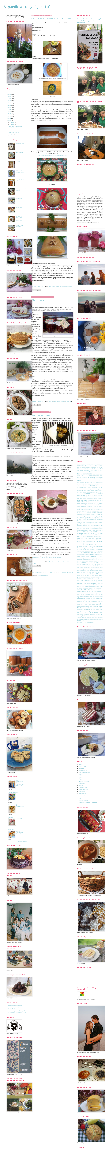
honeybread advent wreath (83, 528)
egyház (101, 501)
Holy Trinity (100, 527)
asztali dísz (96, 467)
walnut (101, 617)
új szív (100, 611)
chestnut (100, 482)
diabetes (86, 497)
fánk (81, 508)
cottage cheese (92, 489)
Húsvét (84, 531)
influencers (80, 533)
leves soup (95, 549)
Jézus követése (99, 536)
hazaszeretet (94, 525)
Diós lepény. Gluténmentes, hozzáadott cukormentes (19, 218)
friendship (86, 514)
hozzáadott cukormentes (97, 528)
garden (82, 516)
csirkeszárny (92, 493)
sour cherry (99, 591)
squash (82, 594)
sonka (101, 589)
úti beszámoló (94, 612)
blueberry (97, 475)
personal (79, 573)
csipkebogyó (92, 492)
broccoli (97, 477)
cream (81, 490)
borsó (85, 477)
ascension (100, 465)
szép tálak (100, 601)
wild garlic (97, 619)
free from (100, 511)
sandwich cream (98, 586)
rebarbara (100, 580)
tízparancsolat (96, 607)
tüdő (98, 611)
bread (93, 477)
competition (92, 487)
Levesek (81, 785)
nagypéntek (96, 562)
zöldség (84, 622)
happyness (100, 523)
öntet (96, 569)
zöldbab (100, 620)
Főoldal (51, 572)
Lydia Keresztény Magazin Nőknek (16, 1007)
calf (90, 480)
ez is (92, 506)
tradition (83, 611)
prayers (100, 575)
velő (87, 616)
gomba (100, 519)
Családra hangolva (13, 780)
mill (87, 561)
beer (78, 470)
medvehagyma (82, 558)
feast (90, 508)
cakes (88, 481)
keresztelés (95, 543)
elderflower (86, 504)
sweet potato (80, 599)
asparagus (79, 467)
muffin (78, 562)
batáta (92, 468)
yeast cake (83, 620)
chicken (79, 484)
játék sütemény (84, 536)
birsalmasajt (99, 474)
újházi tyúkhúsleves (84, 612)
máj (97, 552)
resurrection (93, 583)
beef (101, 468)
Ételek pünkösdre (83, 776)
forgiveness (89, 511)
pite (90, 573)
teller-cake (11, 829)
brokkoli (100, 477)
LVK (94, 551)
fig (79, 509)
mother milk (100, 561)
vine (88, 617)
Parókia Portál (11, 1009)
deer (93, 495)
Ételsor (80, 799)
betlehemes (85, 472)
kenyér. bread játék (89, 543)
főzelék (96, 511)
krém (94, 546)
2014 (9, 118)
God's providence (93, 519)
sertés (84, 589)
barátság (89, 468)
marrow (100, 554)
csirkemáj (83, 493)
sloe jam (33, 402)
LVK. (97, 551)
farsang (84, 508)
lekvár (92, 548)
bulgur (86, 478)
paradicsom (93, 570)
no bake (81, 567)
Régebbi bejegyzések (67, 572)
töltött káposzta (96, 609)
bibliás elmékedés (97, 472)
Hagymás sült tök (20, 180)
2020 (9, 105)
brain (91, 477)
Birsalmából (82, 791)
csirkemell (87, 493)
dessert (100, 495)
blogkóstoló (92, 475)
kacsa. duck (84, 538)
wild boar (93, 619)
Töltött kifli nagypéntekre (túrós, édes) (19, 833)
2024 (9, 96)
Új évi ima (81, 778)
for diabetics (83, 511)
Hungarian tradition (95, 530)
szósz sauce (84, 604)
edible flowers (80, 501)
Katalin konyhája (12, 805)
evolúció (85, 506)
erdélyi (101, 504)
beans (98, 468)
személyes (100, 599)
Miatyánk (91, 559)
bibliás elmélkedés (53, 286)
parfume (100, 570)
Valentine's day (99, 614)
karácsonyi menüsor (90, 539)
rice (101, 583)
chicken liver (93, 484)
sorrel (78, 591)
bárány (85, 468)
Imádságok (81, 768)
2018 (9, 109)
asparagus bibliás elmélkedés (88, 467)
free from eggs (90, 512)
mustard (91, 562)
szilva (83, 603)
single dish (94, 589)
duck (101, 498)
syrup (85, 599)
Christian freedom (85, 485)
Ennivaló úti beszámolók (85, 797)
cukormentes (79, 492)
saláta (83, 586)
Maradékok (18, 161)
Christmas (92, 485)
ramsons (91, 580)
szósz (78, 604)
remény (88, 583)
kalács (89, 538)
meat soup (83, 556)
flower (92, 509)
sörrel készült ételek (83, 593)
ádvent (93, 464)
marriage (97, 554)
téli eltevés (80, 608)
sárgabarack (79, 588)
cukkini (92, 490)
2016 (9, 114)
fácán (95, 506)
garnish (86, 516)
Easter (79, 500)
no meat (85, 567)
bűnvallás (96, 478)
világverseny (84, 617)
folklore (98, 509)
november (12, 124)
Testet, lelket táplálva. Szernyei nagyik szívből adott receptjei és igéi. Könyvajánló (89, 20)
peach (84, 572)
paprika (88, 570)
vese (101, 616)
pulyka (92, 577)
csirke (97, 492)
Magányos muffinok (40, 415)
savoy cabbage (97, 588)
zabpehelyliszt (89, 620)
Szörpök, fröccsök (83, 787)
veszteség (79, 617)
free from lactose (80, 514)
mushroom (83, 562)
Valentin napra (82, 795)
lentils (81, 549)
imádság (95, 531)
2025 (9, 94)
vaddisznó (87, 614)
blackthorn (51, 401)
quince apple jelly (81, 580)
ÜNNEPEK (79, 614)
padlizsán (79, 570)
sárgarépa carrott (86, 588)
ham (96, 523)
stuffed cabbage (94, 594)
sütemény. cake (89, 598)
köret (84, 546)
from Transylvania (91, 514)
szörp (93, 604)
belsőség (79, 472)
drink (93, 498)
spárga (90, 593)
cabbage (100, 478)
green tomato (80, 522)
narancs (100, 562)
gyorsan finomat (94, 522)
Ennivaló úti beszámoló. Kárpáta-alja (88, 802)
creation (85, 490)
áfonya (97, 464)
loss (90, 551)
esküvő (78, 506)
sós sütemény (87, 591)
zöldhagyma (79, 622)
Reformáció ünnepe (97, 582)
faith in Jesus (99, 506)
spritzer (78, 594)
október (12, 135)
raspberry (95, 580)
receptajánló (79, 581)
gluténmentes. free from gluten (92, 517)
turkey (92, 611)
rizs (81, 585)
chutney (82, 487)
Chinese (79, 485)
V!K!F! (83, 614)
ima (92, 531)
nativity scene (85, 564)
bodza (101, 475)
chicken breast (86, 484)
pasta (78, 572)
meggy (92, 558)
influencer (100, 531)
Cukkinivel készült (83, 800)
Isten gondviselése (93, 533)
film (81, 509)
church (78, 487)
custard (84, 492)
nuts (92, 567)
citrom (85, 487)
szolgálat (100, 603)
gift (101, 516)
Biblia (90, 472)
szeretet (79, 603)
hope (90, 528)
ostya (94, 569)
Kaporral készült (83, 770)
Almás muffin (19, 198)
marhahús (92, 554)
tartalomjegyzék (80, 606)
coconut (88, 487)
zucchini (89, 622)
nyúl (94, 567)
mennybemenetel (85, 559)
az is (100, 467)
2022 (9, 101)
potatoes (89, 575)
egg (91, 501)
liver (82, 551)
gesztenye (98, 516)
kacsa (78, 538)
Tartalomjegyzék (83, 793)
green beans (94, 520)
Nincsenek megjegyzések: (38, 286)
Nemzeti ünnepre (83, 766)
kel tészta (83, 541)
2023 (9, 98)
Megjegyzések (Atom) (43, 575)
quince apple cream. (98, 578)
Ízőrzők (98, 535)
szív (90, 603)
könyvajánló (79, 546)
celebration (82, 482)
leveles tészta (86, 549)
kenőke (79, 543)
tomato (85, 609)
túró (96, 611)
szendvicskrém (80, 601)
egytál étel (80, 503)
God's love (85, 519)
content (81, 489)
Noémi (67, 561)
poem (96, 573)
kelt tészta (99, 541)
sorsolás (82, 591)
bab (101, 467)
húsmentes (79, 531)
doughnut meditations (87, 498)
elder (78, 504)
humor (78, 530)
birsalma (95, 474)
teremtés (87, 607)
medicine (87, 556)
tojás (101, 607)
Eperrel (80, 774)
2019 (9, 107)
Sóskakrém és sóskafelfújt (19, 226)
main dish (93, 552)
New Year (90, 565)
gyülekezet (100, 522)
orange (90, 569)
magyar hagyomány (86, 552)
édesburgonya (91, 500)
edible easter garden (98, 500)
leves (91, 549)
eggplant (94, 501)
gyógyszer (88, 522)
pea (81, 572)
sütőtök (100, 598)
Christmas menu (99, 485)
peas (96, 572)
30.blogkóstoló (80, 464)
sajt (78, 586)
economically (84, 500)
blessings (87, 475)
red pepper (90, 581)
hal (90, 524)
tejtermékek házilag (97, 606)
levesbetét (100, 549)
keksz (78, 541)
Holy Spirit (95, 527)
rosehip (88, 585)
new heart (85, 565)
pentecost (100, 572)
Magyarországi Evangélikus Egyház (17, 1012)
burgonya (91, 478)
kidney (93, 544)
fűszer (78, 516)
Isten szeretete (85, 535)
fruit (58, 286)
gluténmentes (80, 517)
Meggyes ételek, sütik (84, 781)
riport (78, 585)
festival (101, 508)
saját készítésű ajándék (59, 401)
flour (90, 509)
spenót (93, 593)
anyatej (89, 465)
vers (90, 616)
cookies (85, 489)
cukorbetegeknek (98, 490)
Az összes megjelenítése (22, 841)
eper (91, 504)
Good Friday (80, 520)
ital (96, 535)
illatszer (88, 531)
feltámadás (94, 508)
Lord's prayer (86, 551)
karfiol (96, 539)
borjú (83, 477)
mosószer (95, 561)
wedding (79, 619)
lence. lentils (100, 547)
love (92, 551)
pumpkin (96, 577)
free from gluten (98, 512)
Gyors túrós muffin (20, 794)
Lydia (99, 551)
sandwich (93, 586)
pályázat (84, 570)
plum (93, 573)
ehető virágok (99, 503)
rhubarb (98, 583)
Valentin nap (92, 614)
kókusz (101, 544)
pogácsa (100, 573)
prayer (96, 575)
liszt (80, 551)
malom (83, 554)
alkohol (82, 465)
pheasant (83, 573)
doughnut (79, 498)
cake (58, 561)
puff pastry (87, 577)
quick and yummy (81, 578)
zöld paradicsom (95, 620)
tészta (91, 608)
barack (82, 468)
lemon (96, 547)
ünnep (48, 288)
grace (87, 520)
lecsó (87, 547)
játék (78, 536)
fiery (78, 509)
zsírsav (92, 622)
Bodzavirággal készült (84, 772)
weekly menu (84, 619)
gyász (84, 522)
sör (78, 593)
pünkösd (100, 577)
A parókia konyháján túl (27, 7)
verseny (98, 616)
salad (80, 586)
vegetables (82, 616)
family (78, 508)
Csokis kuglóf (19, 207)
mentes (79, 559)
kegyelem (100, 539)
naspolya (79, 564)
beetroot (81, 470)
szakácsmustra (90, 599)
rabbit (87, 580)
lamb (101, 546)
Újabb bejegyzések (36, 572)
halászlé (93, 523)
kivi (98, 544)
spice (97, 593)
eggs (98, 501)
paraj (97, 570)
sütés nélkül (96, 598)
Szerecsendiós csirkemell (19, 153)
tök (91, 609)
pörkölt (93, 575)
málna (80, 554)
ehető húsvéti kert (91, 503)
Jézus (94, 536)
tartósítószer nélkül (88, 606)
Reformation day (81, 583)
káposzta (93, 538)
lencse (78, 549)
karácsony (99, 538)
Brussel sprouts (80, 478)
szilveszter (87, 603)
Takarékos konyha (13, 792)
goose (84, 520)
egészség (87, 501)
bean (95, 468)
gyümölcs (62, 286)
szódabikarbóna (95, 603)
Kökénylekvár (37, 300)
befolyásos (86, 470)
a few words (85, 464)
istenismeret (92, 535)
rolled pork (84, 585)
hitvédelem (90, 527)
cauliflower (100, 480)
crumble (88, 490)
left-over (89, 547)
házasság (79, 525)
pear (87, 572)
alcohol (78, 465)
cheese (97, 482)
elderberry (82, 504)
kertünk (83, 544)
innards (85, 533)
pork (84, 575)
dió (95, 497)
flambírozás (86, 509)
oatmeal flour (97, 567)
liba (78, 551)
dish (98, 497)
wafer (98, 617)
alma (86, 465)
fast (87, 508)
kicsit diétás (89, 544)
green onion (100, 520)
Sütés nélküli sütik (83, 789)
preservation (81, 577)
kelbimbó (88, 541)
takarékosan (99, 604)
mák (99, 552)
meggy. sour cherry (98, 558)
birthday (78, 475)
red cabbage (85, 581)
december (12, 122)
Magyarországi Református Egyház (16, 1011)
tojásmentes (80, 609)
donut (101, 497)
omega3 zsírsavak (85, 569)
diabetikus (91, 497)
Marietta (10, 817)
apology (92, 465)
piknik (88, 573)
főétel (92, 511)
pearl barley (91, 572)
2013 (9, 120)
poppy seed (80, 575)
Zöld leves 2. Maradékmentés (20, 171)
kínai (96, 544)
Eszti (82, 506)
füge (101, 514)
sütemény (34, 563)
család (88, 492)
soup (95, 591)
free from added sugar (82, 512)
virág (90, 617)
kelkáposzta (92, 541)
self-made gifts (43, 288)
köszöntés (91, 546)
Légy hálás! (19, 818)
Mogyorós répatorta (20, 806)
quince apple (90, 578)
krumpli (98, 546)
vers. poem (94, 616)
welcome (89, 619)
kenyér (83, 543)
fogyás (95, 509)
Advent (90, 464)
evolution (89, 506)
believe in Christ (98, 470)
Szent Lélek (87, 601)
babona (78, 468)
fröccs (97, 514)
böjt (88, 477)
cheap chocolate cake (90, 482)
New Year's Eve (96, 565)
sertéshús (89, 589)
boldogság (79, 477)
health (98, 525)
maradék (87, 554)
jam (101, 535)
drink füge (97, 498)
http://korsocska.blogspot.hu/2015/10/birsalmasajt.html (52, 155)
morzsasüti (91, 561)
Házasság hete (86, 525)
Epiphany (94, 504)
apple (96, 465)
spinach (100, 593)
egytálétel (85, 503)
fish (83, 509)
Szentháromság (94, 601)
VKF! (96, 617)
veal (78, 616)
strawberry (87, 594)
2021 (9, 103)
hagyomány (85, 523)
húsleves (100, 530)
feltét (98, 508)
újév (78, 612)
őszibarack (100, 569)
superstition (97, 596)
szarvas (96, 599)
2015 (9, 116)
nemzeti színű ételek (94, 564)
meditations (67, 286)
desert (95, 495)
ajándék (100, 464)
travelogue (88, 611)
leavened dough (81, 548)
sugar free (92, 596)
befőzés (91, 470)
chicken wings (99, 484)
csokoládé (98, 493)
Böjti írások (81, 779)
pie (86, 573)
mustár (87, 562)
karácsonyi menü (81, 539)
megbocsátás (88, 558)
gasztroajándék (93, 516)
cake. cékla (84, 480)
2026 (9, 92)
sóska (92, 591)
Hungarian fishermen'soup (85, 530)
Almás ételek (82, 783)
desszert (79, 497)
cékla (78, 482)
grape (90, 520)
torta (88, 609)
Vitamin (93, 617)
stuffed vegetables (86, 596)
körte (87, 546)
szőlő (90, 604)
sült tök (100, 596)
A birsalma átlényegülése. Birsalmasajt (52, 18)
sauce (91, 588)
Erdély (98, 504)
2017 (9, 111)
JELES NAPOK (90, 536)
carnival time (94, 480)
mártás (78, 556)
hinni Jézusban (84, 527)
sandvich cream (88, 586)
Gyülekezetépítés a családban (15, 1005)
